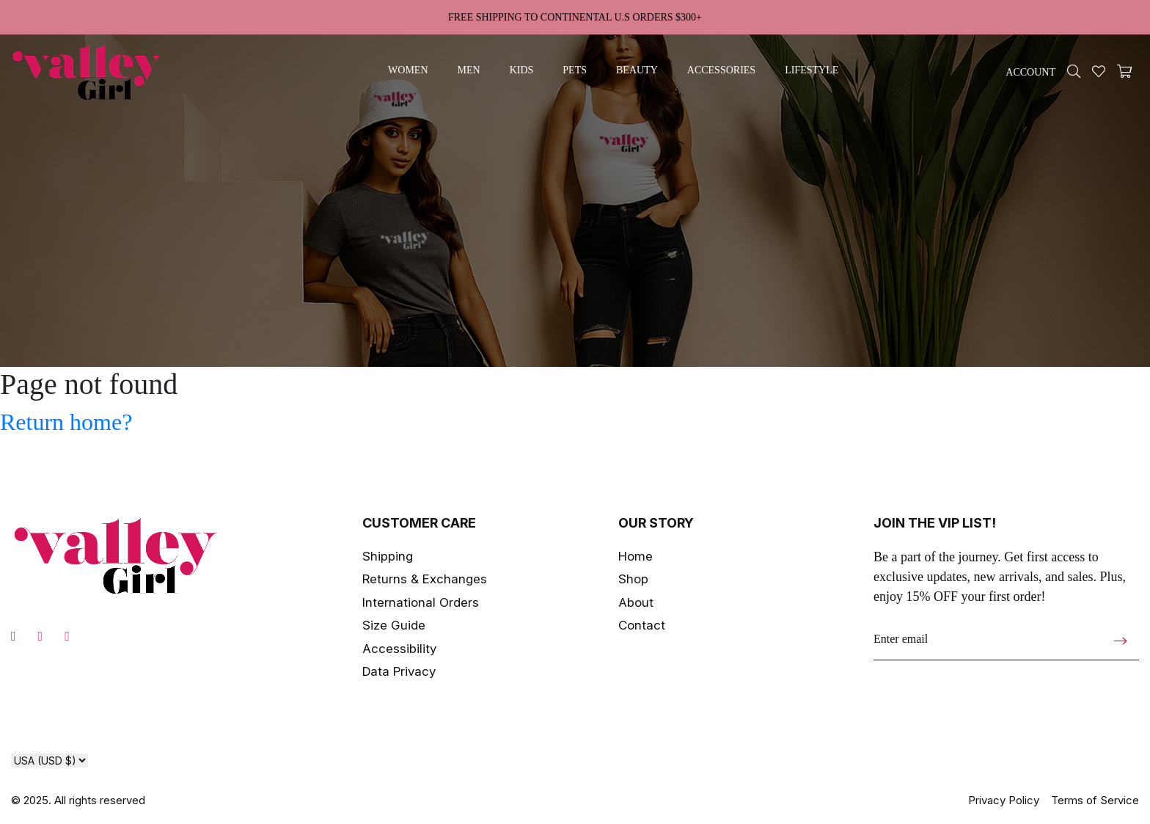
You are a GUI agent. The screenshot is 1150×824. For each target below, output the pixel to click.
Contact (641, 625)
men (469, 70)
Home (635, 556)
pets (575, 70)
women (408, 70)
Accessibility (399, 648)
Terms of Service (1095, 800)
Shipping (387, 556)
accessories (721, 70)
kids (522, 70)
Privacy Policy (1003, 800)
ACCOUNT (1030, 72)
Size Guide (393, 625)
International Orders (420, 602)
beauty (637, 70)
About (635, 602)
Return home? (66, 422)
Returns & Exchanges (424, 579)
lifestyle (811, 70)
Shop (633, 579)
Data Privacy (399, 671)
